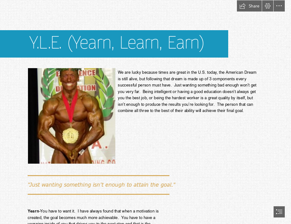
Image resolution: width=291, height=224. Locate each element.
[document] (145, 112)
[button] (249, 6)
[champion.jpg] (71, 115)
